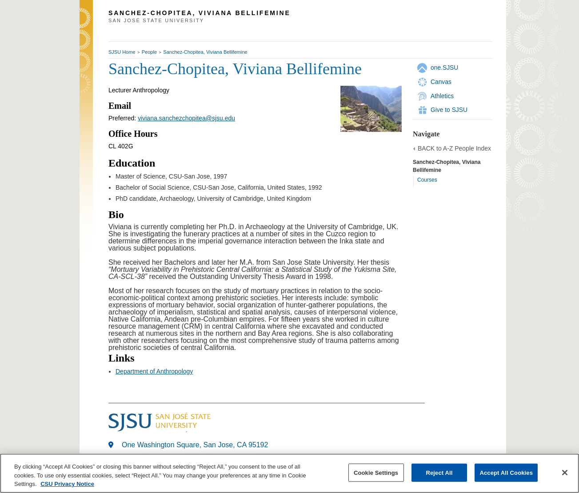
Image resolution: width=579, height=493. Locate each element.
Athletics (442, 95)
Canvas (441, 81)
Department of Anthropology (154, 371)
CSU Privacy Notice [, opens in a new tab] (67, 484)
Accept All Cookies (506, 472)
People (149, 52)
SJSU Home (122, 52)
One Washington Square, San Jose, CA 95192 (195, 445)
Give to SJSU (449, 109)
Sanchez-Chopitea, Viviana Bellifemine (205, 52)
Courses (427, 180)
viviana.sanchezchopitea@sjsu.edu (186, 118)
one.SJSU (444, 67)
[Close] (565, 472)
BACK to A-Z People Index (454, 148)
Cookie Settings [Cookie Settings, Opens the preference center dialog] (376, 472)
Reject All (439, 472)
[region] (289, 473)
